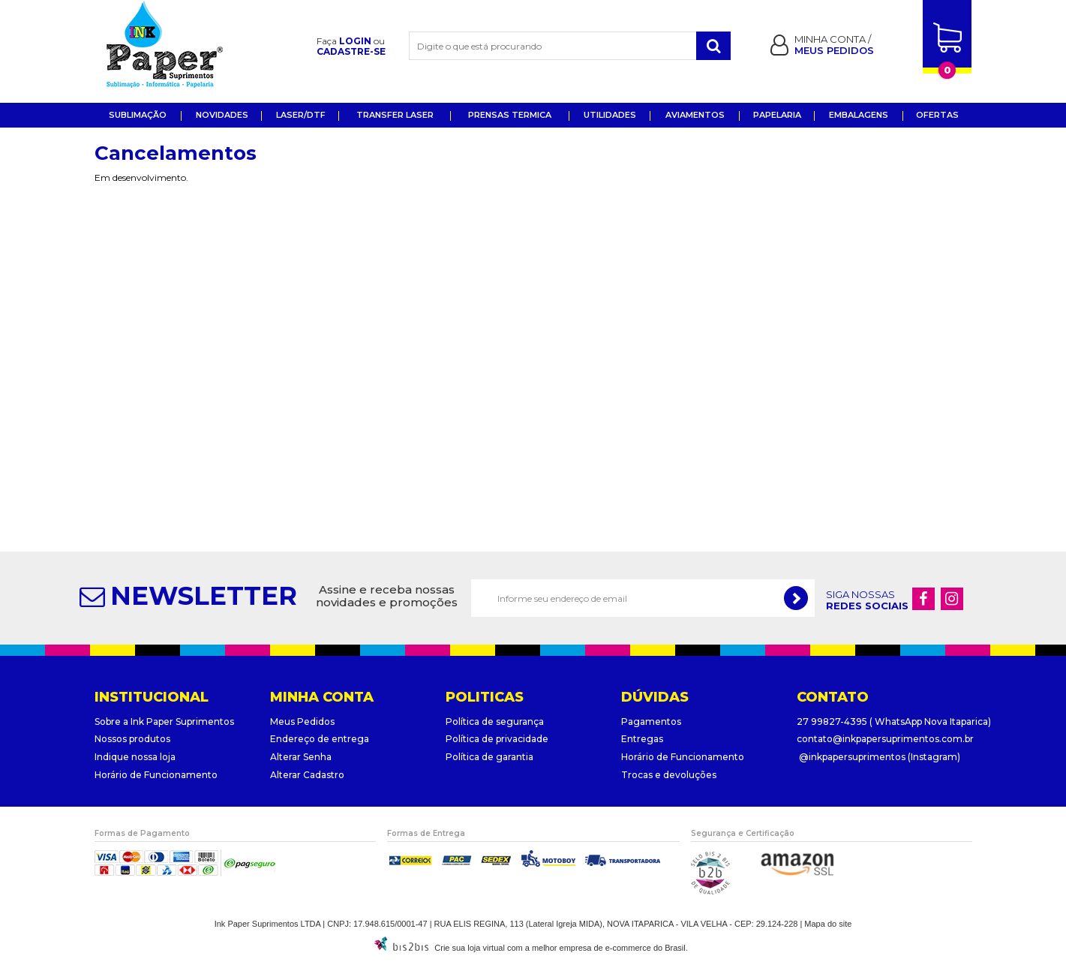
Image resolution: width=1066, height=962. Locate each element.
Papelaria (777, 115)
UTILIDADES (610, 115)
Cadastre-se (351, 51)
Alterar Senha (301, 756)
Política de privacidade (497, 738)
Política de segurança (495, 721)
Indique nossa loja (135, 756)
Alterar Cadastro (307, 774)
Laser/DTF (301, 115)
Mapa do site (827, 923)
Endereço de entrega (319, 738)
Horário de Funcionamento (156, 774)
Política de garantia (489, 756)
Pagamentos (651, 721)
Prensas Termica (509, 115)
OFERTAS (937, 115)
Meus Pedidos (302, 721)
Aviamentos (695, 115)
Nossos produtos (132, 738)
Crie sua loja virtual (469, 947)
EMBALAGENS (858, 115)
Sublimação (138, 115)
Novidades (222, 115)
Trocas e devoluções (668, 774)
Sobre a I (114, 721)
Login (355, 41)
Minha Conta (831, 39)
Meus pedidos (834, 50)
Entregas (642, 738)
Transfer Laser (395, 115)
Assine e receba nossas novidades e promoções (387, 596)
